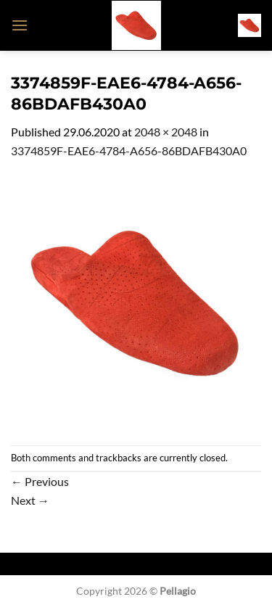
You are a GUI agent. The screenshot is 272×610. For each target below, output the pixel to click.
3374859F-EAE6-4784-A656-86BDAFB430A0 (129, 150)
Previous (40, 481)
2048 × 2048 (165, 132)
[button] (19, 25)
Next (30, 500)
